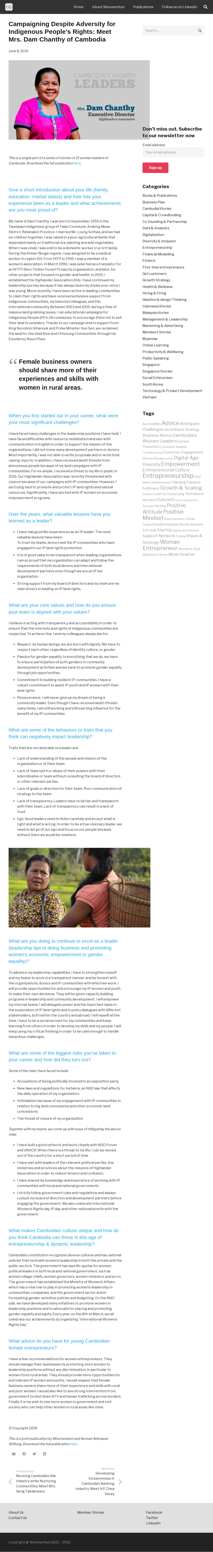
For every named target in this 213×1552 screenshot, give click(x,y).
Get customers (154, 274)
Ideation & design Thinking (164, 300)
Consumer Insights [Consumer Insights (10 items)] (174, 447)
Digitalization (153, 235)
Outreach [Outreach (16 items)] (165, 499)
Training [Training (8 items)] (181, 536)
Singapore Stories (157, 371)
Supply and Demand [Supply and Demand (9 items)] (185, 530)
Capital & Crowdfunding (161, 215)
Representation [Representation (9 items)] (174, 518)
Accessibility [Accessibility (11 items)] (151, 424)
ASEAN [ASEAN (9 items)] (168, 429)
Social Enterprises (157, 378)
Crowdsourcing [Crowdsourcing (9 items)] (152, 452)
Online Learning (155, 345)
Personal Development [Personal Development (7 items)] (186, 500)
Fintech (148, 261)
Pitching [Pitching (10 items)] (160, 506)
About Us (16, 1512)
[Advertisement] (173, 83)
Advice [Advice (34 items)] (170, 423)
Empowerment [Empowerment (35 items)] (180, 464)
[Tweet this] (34, 1454)
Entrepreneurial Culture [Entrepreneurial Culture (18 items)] (166, 470)
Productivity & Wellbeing (162, 352)
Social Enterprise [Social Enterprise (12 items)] (165, 524)
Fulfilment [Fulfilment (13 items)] (150, 488)
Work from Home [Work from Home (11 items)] (155, 555)
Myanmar (150, 339)
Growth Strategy (156, 280)
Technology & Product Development (172, 391)
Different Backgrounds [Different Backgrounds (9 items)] (157, 458)
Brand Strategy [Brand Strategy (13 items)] (187, 429)
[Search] (205, 7)
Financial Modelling (158, 254)
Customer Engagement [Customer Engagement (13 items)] (183, 452)
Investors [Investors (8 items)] (148, 494)
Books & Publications (159, 196)
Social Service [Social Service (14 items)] (191, 524)
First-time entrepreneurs (163, 267)
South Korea (152, 384)
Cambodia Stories (156, 209)
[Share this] (24, 1454)
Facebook (154, 1512)
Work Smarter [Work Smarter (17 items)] (181, 554)
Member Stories (90, 1512)
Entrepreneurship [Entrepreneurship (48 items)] (168, 475)
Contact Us (18, 1518)
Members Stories (156, 332)
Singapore (151, 365)
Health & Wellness (157, 287)
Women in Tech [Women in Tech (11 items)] (189, 549)
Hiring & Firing (154, 293)
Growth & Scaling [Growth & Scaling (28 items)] (181, 488)
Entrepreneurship (157, 248)
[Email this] (14, 1454)
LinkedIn (153, 1523)
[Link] (9, 7)
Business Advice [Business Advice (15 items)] (157, 435)
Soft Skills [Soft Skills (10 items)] (149, 530)
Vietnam (149, 397)
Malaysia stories (155, 313)
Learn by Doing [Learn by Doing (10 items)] (165, 494)
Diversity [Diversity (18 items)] (151, 464)
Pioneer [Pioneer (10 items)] (148, 506)
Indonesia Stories (156, 306)
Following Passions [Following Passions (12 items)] (186, 482)
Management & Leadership (165, 319)
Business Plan (153, 202)
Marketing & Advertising (162, 326)
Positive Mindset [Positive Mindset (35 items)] (163, 514)
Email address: (153, 145)
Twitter (152, 1518)
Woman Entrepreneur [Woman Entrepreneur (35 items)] (161, 544)
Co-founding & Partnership (164, 222)
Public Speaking (155, 358)
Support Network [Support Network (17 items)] (158, 535)
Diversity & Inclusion (159, 241)
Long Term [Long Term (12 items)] (184, 494)
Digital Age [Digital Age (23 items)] (186, 458)
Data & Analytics (156, 228)
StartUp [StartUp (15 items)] (164, 530)
